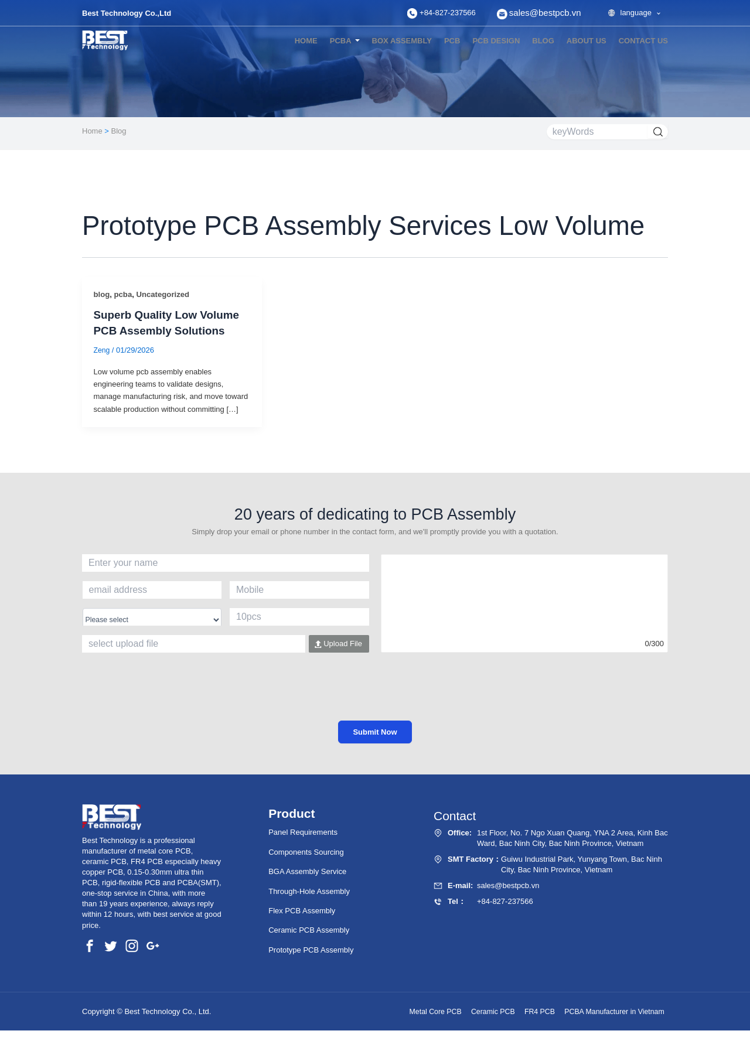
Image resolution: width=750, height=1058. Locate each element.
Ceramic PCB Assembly (308, 930)
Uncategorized (166, 294)
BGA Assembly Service (307, 872)
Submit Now (375, 732)
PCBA (341, 40)
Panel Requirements (303, 832)
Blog (119, 131)
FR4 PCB (529, 1012)
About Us (586, 40)
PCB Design (496, 40)
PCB (452, 40)
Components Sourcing (306, 852)
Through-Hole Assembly (309, 891)
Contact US (643, 40)
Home (306, 40)
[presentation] (375, 698)
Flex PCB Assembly (301, 910)
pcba (124, 294)
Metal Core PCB (413, 1012)
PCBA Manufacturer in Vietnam (610, 1012)
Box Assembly (402, 40)
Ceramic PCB (477, 1012)
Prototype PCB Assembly (310, 950)
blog (543, 40)
